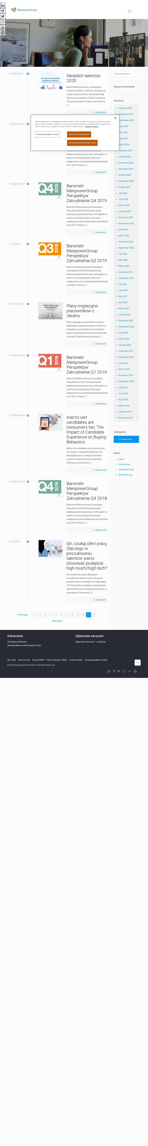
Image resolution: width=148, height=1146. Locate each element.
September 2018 (126, 381)
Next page (58, 621)
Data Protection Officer (57, 660)
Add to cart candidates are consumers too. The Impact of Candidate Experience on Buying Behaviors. (86, 429)
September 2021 (126, 278)
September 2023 (126, 223)
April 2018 (123, 399)
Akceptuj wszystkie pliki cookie (82, 143)
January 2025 (125, 157)
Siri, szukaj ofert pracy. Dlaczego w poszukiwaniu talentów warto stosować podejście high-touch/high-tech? (87, 556)
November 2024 (126, 169)
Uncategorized (125, 439)
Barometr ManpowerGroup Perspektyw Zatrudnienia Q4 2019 (86, 193)
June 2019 (123, 363)
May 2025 (123, 132)
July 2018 (123, 387)
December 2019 (126, 351)
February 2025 (125, 150)
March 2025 (124, 144)
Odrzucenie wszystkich (79, 134)
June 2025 (123, 126)
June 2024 (123, 199)
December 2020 (126, 320)
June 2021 (123, 290)
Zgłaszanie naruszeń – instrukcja (90, 642)
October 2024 (125, 175)
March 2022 (124, 266)
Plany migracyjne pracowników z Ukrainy (82, 310)
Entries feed (124, 464)
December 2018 (126, 375)
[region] (75, 133)
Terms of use (24, 660)
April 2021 (123, 302)
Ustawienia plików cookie (96, 660)
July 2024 (123, 193)
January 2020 (125, 345)
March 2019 (124, 369)
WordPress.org (125, 475)
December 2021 (126, 272)
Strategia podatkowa (17, 642)
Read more (101, 112)
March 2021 (124, 308)
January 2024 (125, 211)
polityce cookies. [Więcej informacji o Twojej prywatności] (92, 126)
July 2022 (123, 254)
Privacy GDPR (38, 660)
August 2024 (124, 187)
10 (83, 615)
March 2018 (124, 406)
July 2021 (123, 284)
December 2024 (126, 163)
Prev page (21, 615)
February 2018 (125, 412)
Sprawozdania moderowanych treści (24, 645)
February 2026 (125, 108)
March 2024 (124, 205)
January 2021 (125, 314)
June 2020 (123, 333)
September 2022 (126, 248)
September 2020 (126, 327)
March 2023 (124, 235)
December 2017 (126, 418)
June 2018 (123, 393)
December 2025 (126, 114)
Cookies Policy (76, 660)
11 (88, 615)
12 (94, 615)
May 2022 (123, 260)
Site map (11, 660)
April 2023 (123, 229)
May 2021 (123, 296)
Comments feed (126, 469)
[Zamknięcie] (115, 118)
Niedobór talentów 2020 (83, 78)
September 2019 (126, 357)
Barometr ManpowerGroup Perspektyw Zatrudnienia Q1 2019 (86, 365)
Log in (121, 459)
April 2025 (123, 138)
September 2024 (126, 181)
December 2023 (126, 217)
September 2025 (126, 120)
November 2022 (126, 242)
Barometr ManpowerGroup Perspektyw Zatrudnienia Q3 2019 (86, 253)
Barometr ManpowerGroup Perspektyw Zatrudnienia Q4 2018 (86, 491)
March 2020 (124, 339)
